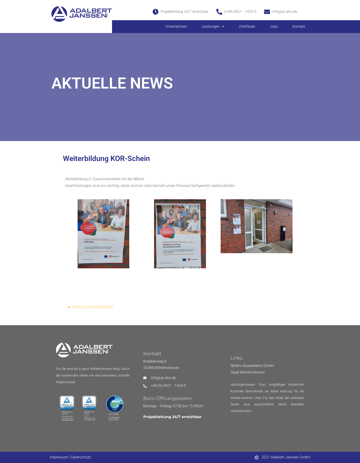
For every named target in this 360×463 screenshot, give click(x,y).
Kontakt (298, 26)
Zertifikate (247, 26)
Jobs (274, 26)
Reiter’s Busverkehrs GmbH (252, 365)
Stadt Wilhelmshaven (248, 372)
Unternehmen (176, 26)
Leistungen (213, 26)
